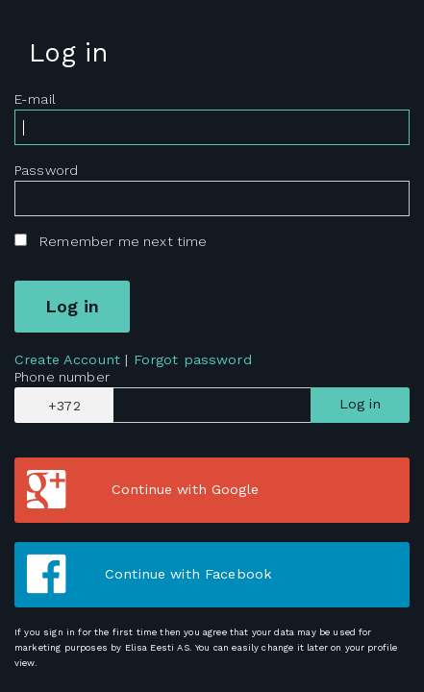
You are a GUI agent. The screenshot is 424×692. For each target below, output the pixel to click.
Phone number (62, 376)
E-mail (35, 99)
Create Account (67, 359)
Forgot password (193, 359)
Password (46, 170)
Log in (360, 403)
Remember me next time (123, 241)
